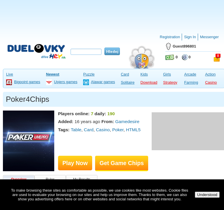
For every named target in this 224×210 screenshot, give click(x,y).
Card (125, 74)
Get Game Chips (121, 163)
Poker (118, 129)
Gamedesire (127, 121)
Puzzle (88, 74)
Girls (167, 74)
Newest (53, 74)
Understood (207, 194)
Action (210, 74)
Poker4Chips (27, 99)
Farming (191, 82)
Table (76, 129)
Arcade (190, 74)
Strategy (170, 82)
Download (148, 82)
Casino (211, 82)
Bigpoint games (27, 82)
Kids (144, 74)
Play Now (75, 163)
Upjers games (65, 82)
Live (9, 74)
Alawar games (103, 82)
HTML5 (133, 129)
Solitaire (127, 82)
